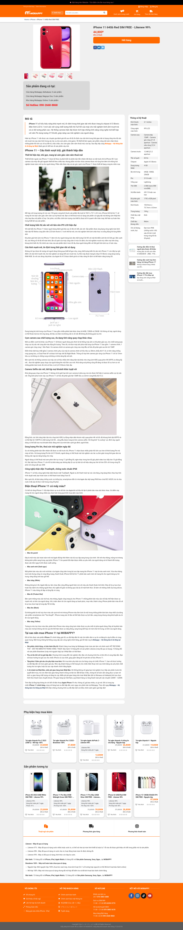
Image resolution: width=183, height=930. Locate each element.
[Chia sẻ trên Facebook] (95, 47)
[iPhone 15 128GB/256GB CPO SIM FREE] (146, 782)
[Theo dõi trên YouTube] (150, 896)
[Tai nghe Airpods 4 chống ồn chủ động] (119, 727)
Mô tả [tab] (28, 118)
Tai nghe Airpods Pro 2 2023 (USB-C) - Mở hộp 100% (35, 742)
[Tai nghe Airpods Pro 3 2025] (64, 727)
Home (26, 19)
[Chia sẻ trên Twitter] (99, 47)
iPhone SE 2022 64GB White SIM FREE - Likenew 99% (35, 796)
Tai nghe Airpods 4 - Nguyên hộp (146, 742)
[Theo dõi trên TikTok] (143, 896)
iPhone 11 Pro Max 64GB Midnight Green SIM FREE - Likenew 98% (63, 796)
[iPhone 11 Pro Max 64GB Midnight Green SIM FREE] (64, 782)
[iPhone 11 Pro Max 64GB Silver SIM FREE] (91, 782)
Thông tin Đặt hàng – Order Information (34, 6)
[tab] (46, 828)
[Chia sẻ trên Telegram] (103, 47)
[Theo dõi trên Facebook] (131, 896)
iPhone (32, 19)
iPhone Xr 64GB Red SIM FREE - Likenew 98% (117, 796)
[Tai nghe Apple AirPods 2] (91, 727)
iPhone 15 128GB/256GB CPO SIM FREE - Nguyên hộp (147, 796)
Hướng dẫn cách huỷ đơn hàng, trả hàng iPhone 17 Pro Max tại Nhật (146, 262)
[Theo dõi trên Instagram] (137, 896)
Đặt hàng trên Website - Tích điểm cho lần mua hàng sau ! (93, 2)
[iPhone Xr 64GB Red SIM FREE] (119, 782)
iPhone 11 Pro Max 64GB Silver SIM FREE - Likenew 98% (90, 796)
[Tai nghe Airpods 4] (146, 727)
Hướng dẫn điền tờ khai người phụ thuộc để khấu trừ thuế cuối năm (146, 249)
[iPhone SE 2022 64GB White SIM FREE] (36, 782)
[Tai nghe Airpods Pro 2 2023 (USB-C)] (36, 727)
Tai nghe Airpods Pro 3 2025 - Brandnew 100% (64, 742)
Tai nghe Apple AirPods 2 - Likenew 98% (90, 742)
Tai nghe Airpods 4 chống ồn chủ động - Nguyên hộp (118, 742)
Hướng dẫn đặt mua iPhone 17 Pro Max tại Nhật (145, 275)
